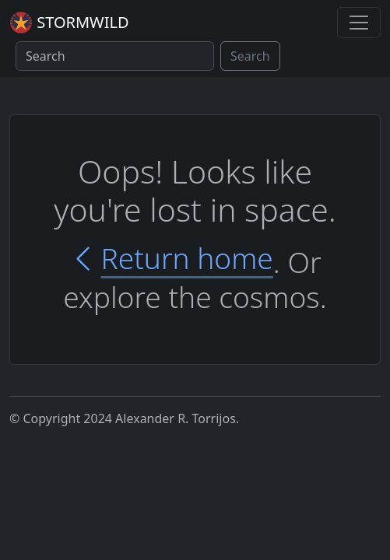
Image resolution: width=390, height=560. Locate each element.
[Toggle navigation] (359, 22)
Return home (170, 258)
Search (250, 56)
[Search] (115, 56)
